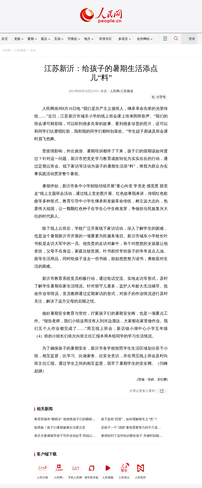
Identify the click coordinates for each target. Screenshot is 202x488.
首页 (4, 38)
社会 (33, 50)
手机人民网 (75, 470)
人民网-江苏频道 (121, 91)
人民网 (6, 50)
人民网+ (59, 470)
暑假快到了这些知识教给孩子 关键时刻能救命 (133, 435)
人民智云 (124, 470)
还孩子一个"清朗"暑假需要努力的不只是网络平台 (136, 427)
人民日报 (42, 470)
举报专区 (105, 38)
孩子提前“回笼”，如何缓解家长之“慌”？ (129, 419)
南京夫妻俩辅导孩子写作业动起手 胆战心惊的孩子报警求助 (76, 435)
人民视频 (108, 470)
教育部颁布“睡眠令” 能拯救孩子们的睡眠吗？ (66, 419)
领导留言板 (91, 470)
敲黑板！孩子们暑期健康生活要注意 (59, 427)
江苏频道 (20, 50)
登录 (192, 38)
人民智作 (140, 470)
